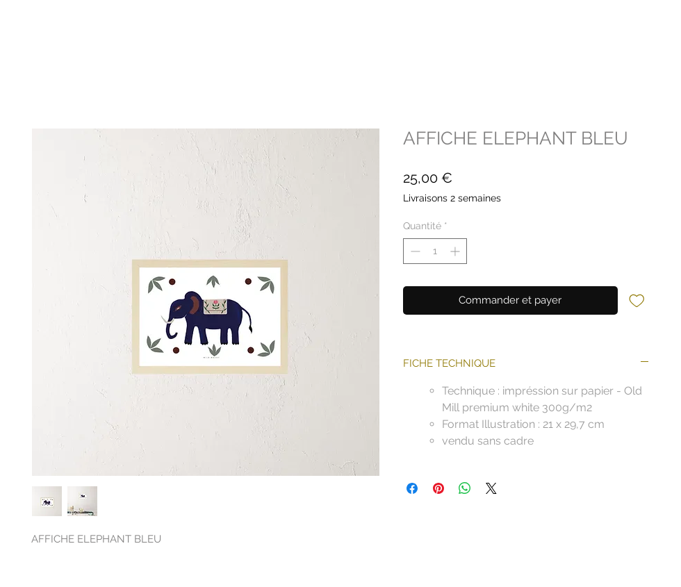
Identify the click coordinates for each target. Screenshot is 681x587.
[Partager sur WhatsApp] (465, 488)
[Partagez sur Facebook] (412, 488)
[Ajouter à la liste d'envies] (636, 299)
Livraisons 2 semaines (452, 198)
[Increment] (456, 251)
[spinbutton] (435, 251)
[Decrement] (413, 251)
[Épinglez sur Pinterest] (438, 488)
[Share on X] (491, 488)
